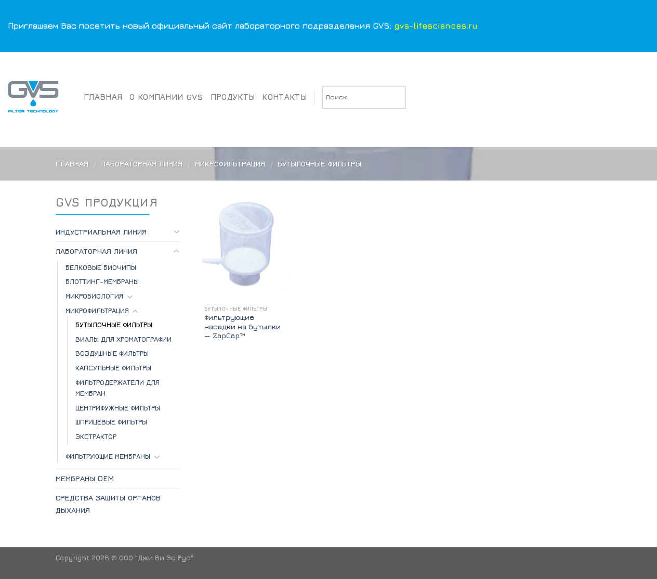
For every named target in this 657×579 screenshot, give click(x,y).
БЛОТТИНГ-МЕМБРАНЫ (102, 281)
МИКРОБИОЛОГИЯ (94, 296)
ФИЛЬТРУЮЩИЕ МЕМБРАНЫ (107, 456)
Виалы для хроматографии (123, 339)
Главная (103, 96)
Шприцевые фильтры (111, 422)
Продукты (233, 96)
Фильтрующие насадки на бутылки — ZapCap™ (242, 326)
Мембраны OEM (85, 478)
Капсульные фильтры (113, 368)
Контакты (284, 96)
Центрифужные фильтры (117, 408)
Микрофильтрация (230, 163)
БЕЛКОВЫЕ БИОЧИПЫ (100, 267)
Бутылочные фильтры (113, 324)
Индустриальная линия (101, 231)
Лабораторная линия (141, 163)
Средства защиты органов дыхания (108, 503)
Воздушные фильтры (112, 353)
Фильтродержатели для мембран (117, 388)
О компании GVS (166, 96)
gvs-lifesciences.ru (436, 25)
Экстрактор (95, 436)
